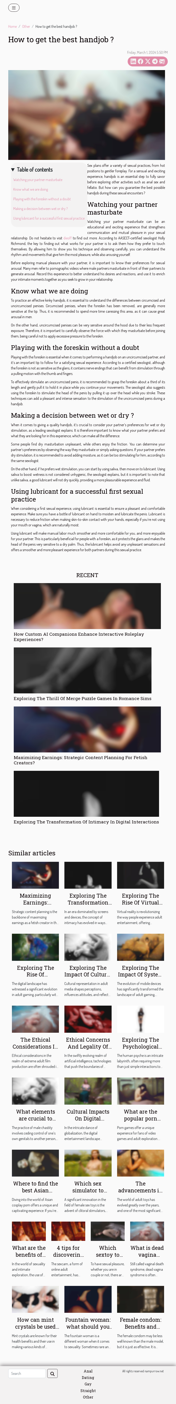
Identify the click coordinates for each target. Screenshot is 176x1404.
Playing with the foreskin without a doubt (42, 199)
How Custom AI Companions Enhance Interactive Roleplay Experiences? (79, 636)
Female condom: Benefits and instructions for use (140, 1330)
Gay (88, 1383)
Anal (88, 1371)
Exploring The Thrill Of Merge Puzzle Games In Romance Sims (82, 698)
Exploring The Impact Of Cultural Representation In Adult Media (87, 978)
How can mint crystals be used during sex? (35, 1326)
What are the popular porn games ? (140, 1118)
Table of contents (34, 169)
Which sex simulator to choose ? (88, 1190)
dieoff (67, 238)
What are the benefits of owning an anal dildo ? (29, 1258)
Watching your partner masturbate (37, 179)
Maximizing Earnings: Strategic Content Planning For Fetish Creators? (80, 760)
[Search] (27, 1373)
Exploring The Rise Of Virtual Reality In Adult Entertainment (140, 906)
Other (26, 26)
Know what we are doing (30, 189)
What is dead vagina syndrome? (147, 1254)
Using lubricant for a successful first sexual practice (49, 218)
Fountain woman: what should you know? (88, 1326)
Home (12, 26)
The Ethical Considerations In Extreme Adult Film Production (35, 1050)
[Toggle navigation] (13, 8)
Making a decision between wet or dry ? (40, 208)
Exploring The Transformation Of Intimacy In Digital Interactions (86, 822)
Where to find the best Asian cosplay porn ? (35, 1190)
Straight (88, 1390)
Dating (88, 1377)
